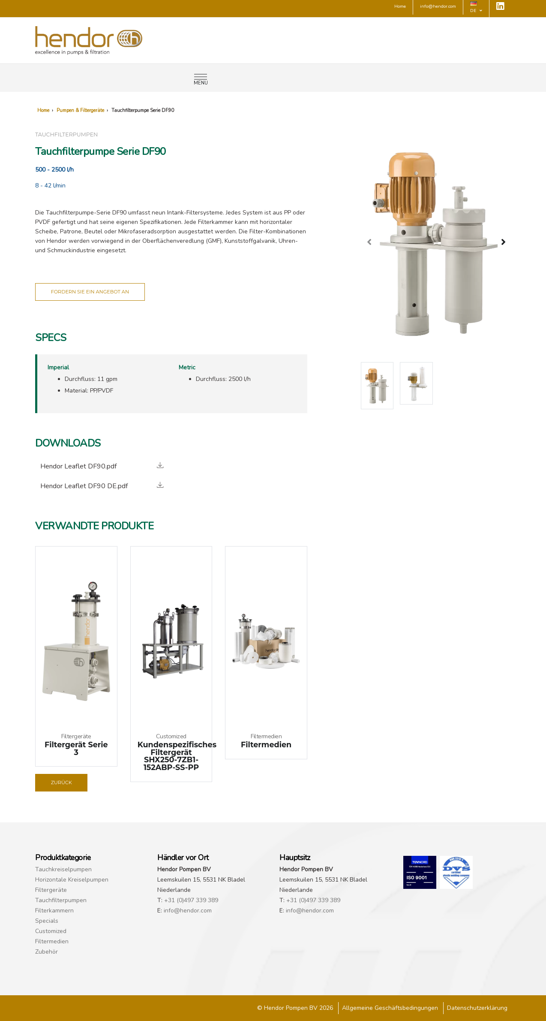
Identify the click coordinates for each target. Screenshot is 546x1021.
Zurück (61, 782)
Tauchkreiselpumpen (63, 869)
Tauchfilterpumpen (61, 900)
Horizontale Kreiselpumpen (71, 880)
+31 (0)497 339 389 (191, 900)
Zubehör (46, 952)
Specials (46, 921)
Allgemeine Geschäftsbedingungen (390, 1008)
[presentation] (369, 241)
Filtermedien (52, 941)
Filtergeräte (51, 890)
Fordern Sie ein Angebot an (90, 292)
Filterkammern (54, 910)
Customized (50, 931)
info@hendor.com (188, 910)
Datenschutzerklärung (477, 1008)
